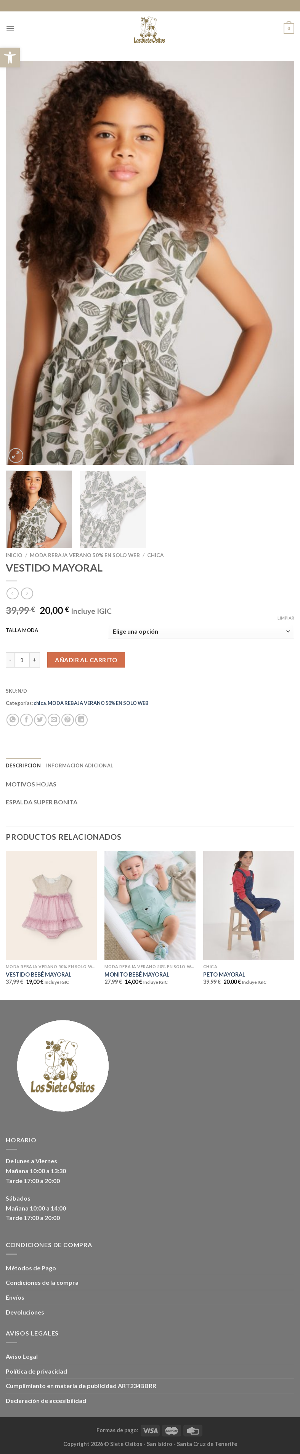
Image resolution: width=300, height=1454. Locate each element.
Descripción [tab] (23, 765)
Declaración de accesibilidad (46, 1400)
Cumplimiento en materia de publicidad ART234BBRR (81, 1385)
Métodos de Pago (31, 1267)
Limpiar (286, 617)
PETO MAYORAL (224, 974)
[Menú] (10, 28)
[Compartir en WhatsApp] (12, 720)
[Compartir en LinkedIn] (81, 720)
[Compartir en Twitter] (40, 720)
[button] (10, 57)
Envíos (15, 1297)
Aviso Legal (22, 1356)
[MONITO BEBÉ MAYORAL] (150, 905)
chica (155, 555)
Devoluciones (25, 1312)
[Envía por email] (54, 720)
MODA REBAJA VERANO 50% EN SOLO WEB (85, 555)
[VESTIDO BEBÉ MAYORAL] (51, 905)
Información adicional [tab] (79, 765)
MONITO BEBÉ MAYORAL (137, 974)
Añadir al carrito (86, 659)
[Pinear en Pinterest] (67, 720)
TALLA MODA (22, 630)
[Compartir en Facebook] (26, 720)
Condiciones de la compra (42, 1282)
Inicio (14, 555)
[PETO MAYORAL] (248, 905)
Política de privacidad (36, 1371)
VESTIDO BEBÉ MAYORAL (39, 974)
